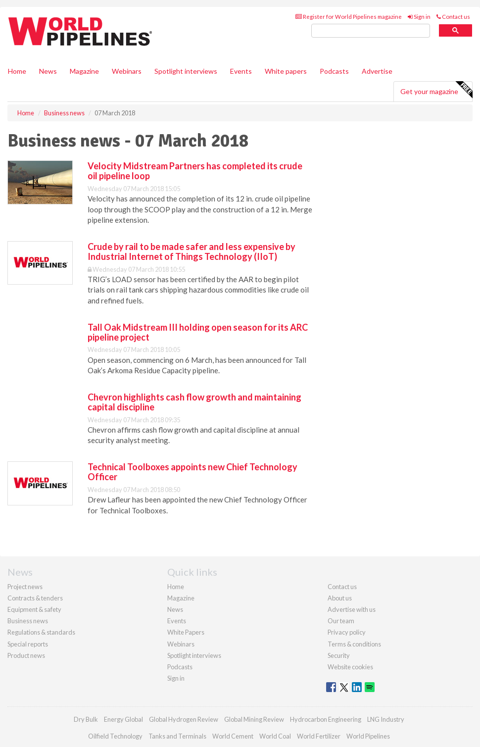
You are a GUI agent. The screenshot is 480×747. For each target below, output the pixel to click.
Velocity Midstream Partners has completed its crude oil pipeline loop (195, 170)
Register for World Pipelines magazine (348, 16)
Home (17, 71)
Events (241, 71)
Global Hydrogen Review (183, 719)
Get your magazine (436, 90)
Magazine (84, 71)
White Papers (185, 632)
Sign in (419, 16)
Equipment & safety (34, 609)
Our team (341, 621)
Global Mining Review (254, 719)
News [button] (48, 71)
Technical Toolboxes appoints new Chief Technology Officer (192, 471)
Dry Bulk (86, 719)
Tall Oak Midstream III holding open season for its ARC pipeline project (198, 332)
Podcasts (334, 71)
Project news (25, 587)
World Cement (232, 736)
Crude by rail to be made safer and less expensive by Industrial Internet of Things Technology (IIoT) (191, 251)
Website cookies (350, 667)
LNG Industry (385, 719)
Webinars (127, 71)
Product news (26, 655)
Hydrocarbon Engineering (325, 719)
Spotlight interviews (185, 71)
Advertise (377, 71)
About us (340, 598)
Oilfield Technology (115, 736)
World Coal (275, 736)
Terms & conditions (354, 644)
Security (339, 655)
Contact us (453, 16)
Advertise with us (352, 609)
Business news (27, 621)
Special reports (27, 644)
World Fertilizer (318, 736)
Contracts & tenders (35, 598)
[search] (370, 31)
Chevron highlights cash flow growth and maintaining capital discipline (194, 402)
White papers (286, 71)
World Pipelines (368, 736)
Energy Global (123, 719)
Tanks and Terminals (177, 736)
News (175, 609)
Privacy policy (347, 632)
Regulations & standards (41, 632)
